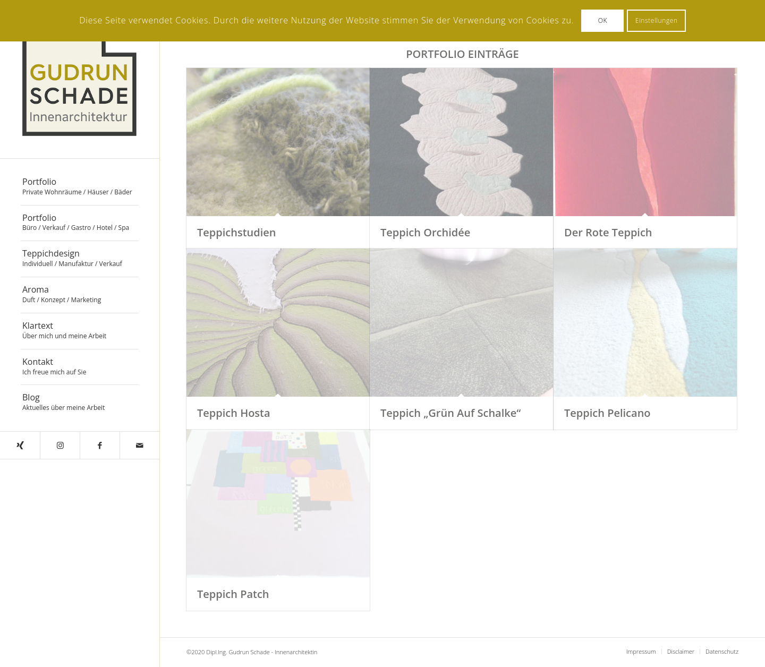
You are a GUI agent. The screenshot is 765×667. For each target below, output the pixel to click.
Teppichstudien (236, 232)
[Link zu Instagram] (60, 445)
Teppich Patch (233, 594)
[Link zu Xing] (20, 445)
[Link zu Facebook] (100, 445)
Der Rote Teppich (608, 232)
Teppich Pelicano (607, 413)
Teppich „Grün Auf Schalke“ (450, 413)
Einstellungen (656, 20)
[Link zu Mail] (139, 445)
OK (602, 20)
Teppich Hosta (233, 413)
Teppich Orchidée (425, 232)
